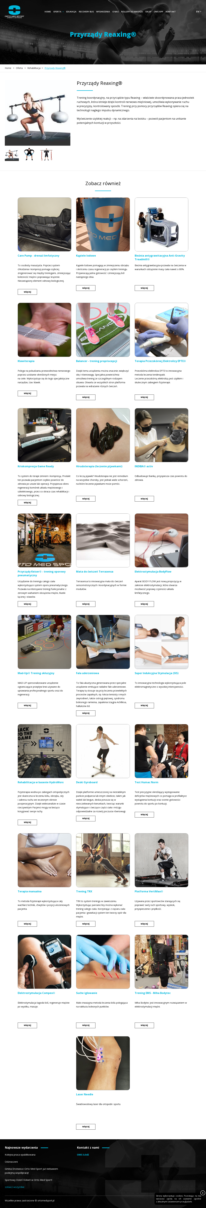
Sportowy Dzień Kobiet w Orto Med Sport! (28, 1179)
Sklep (148, 11)
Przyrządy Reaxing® (55, 68)
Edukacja (71, 11)
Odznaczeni (11, 1161)
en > (198, 11)
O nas (115, 11)
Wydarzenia (103, 11)
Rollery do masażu (132, 11)
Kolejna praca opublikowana (20, 1154)
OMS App (158, 11)
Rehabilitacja (34, 68)
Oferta (57, 11)
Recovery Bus (86, 11)
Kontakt (171, 11)
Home (48, 11)
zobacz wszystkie (14, 1187)
